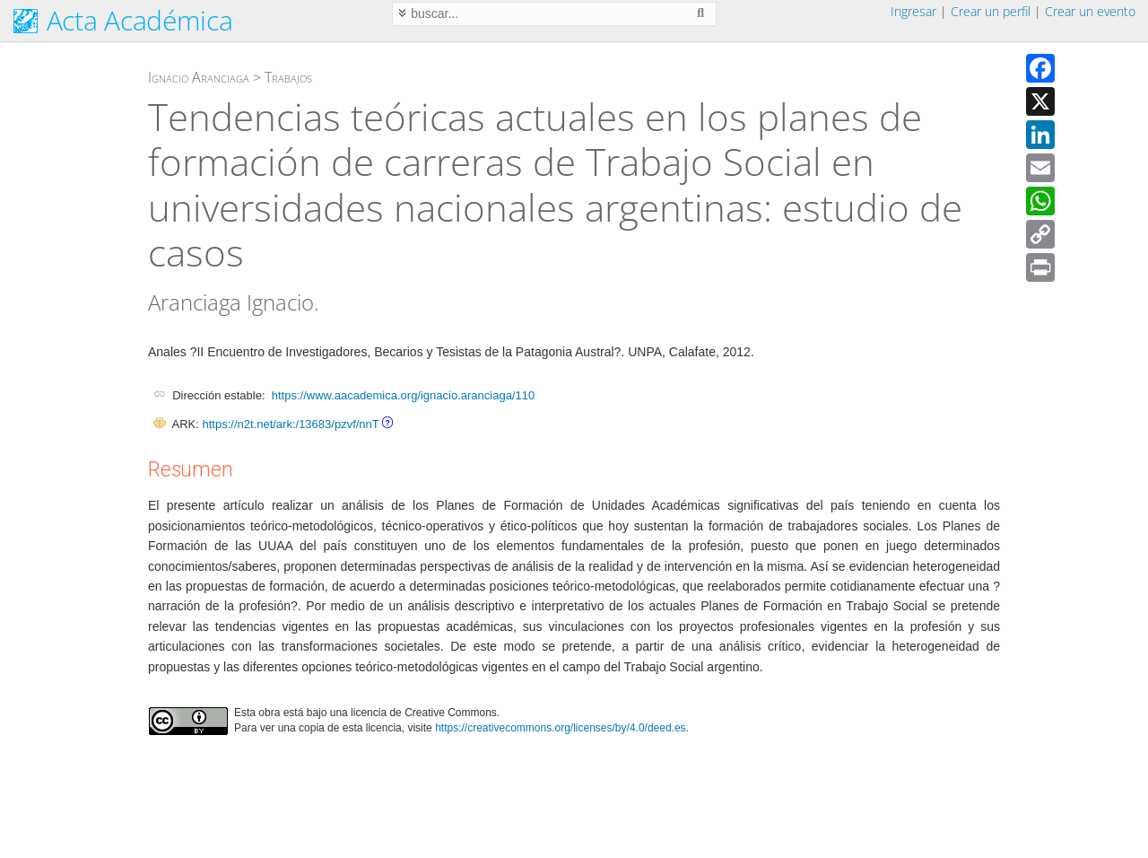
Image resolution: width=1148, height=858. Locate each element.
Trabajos (288, 77)
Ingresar (913, 11)
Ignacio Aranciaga (198, 77)
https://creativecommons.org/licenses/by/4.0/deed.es (560, 728)
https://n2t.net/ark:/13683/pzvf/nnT (290, 424)
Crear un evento (1090, 11)
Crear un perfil (991, 11)
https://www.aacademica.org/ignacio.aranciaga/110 (403, 395)
